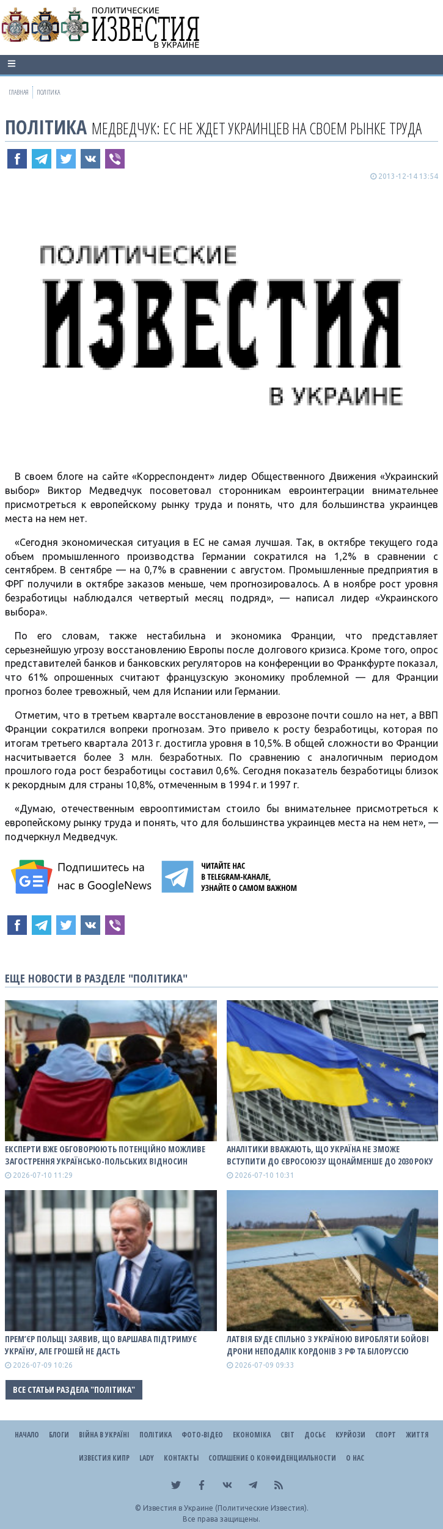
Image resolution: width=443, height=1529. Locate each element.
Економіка (252, 1434)
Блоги (59, 1434)
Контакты (181, 1458)
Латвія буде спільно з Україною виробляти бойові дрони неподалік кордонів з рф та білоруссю (328, 1345)
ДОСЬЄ (315, 1434)
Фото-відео (202, 1434)
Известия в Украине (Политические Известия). (226, 1508)
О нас (355, 1458)
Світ (287, 1434)
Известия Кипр (104, 1458)
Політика (46, 127)
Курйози (350, 1434)
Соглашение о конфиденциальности (272, 1458)
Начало (27, 1434)
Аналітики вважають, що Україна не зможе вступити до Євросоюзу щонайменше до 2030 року (330, 1155)
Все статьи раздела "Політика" (74, 1389)
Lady (146, 1458)
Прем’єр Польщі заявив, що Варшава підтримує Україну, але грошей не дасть (101, 1345)
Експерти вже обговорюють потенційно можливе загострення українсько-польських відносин (105, 1155)
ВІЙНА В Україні (104, 1434)
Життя (417, 1434)
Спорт (385, 1434)
